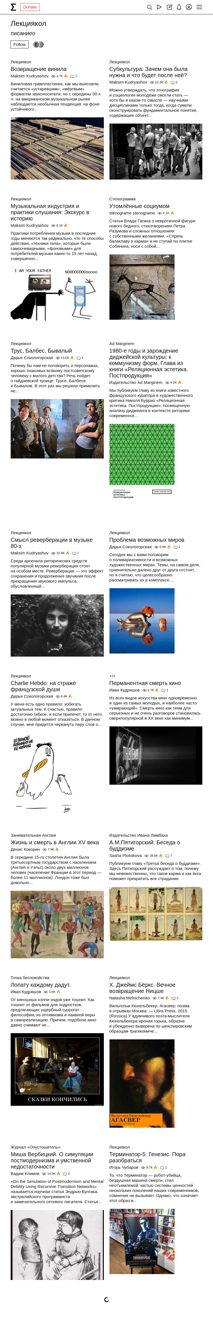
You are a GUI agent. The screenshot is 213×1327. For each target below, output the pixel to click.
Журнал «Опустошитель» (35, 1147)
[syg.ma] (13, 7)
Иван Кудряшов (124, 690)
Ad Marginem (121, 343)
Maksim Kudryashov (30, 75)
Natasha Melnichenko (129, 997)
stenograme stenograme (132, 213)
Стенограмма (122, 198)
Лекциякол (21, 61)
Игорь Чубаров (124, 1167)
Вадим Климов (25, 1173)
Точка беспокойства (30, 977)
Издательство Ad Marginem (135, 382)
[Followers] (38, 44)
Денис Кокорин (25, 849)
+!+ (112, 675)
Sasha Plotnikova (125, 855)
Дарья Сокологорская (32, 357)
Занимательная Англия (33, 835)
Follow (19, 44)
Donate (30, 7)
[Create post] (169, 7)
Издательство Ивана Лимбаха (138, 835)
